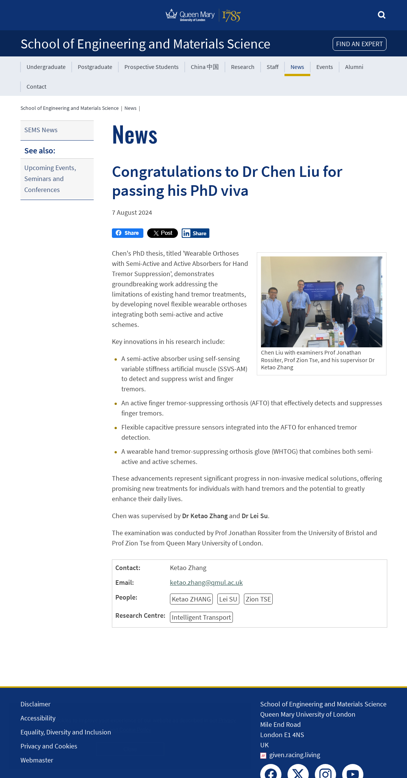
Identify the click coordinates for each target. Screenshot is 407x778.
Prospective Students (151, 66)
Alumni (354, 66)
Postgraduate (95, 66)
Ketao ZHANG (191, 599)
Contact (36, 86)
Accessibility (37, 718)
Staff (272, 66)
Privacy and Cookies (48, 746)
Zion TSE (258, 599)
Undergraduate (46, 66)
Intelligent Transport (201, 617)
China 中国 (205, 66)
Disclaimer (35, 704)
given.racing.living (294, 754)
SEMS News (41, 129)
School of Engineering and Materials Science (145, 43)
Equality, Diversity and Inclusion (65, 732)
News (297, 66)
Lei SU (228, 599)
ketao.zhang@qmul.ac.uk (206, 582)
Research (243, 66)
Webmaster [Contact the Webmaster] (36, 760)
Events (324, 66)
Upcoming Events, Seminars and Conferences (50, 178)
